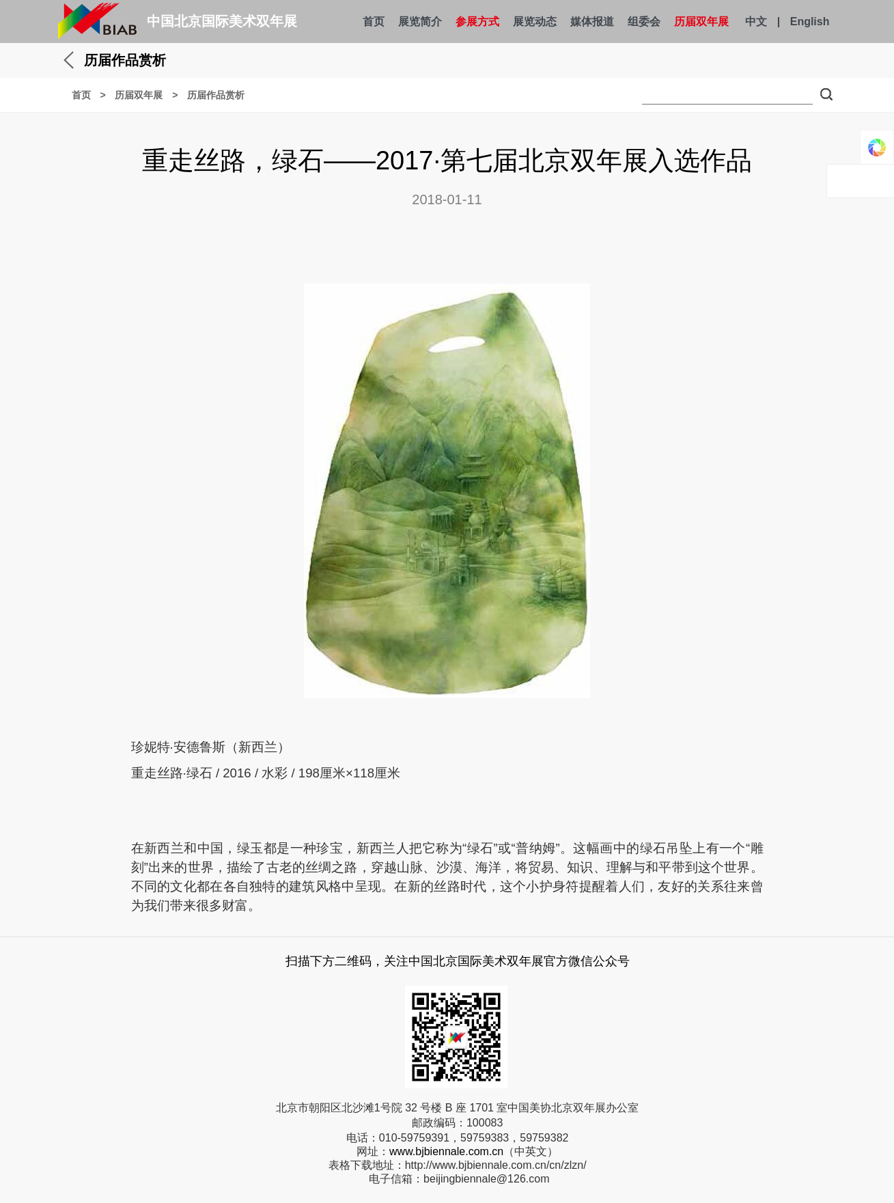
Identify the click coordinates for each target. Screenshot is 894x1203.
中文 (756, 21)
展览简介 (420, 21)
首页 (374, 21)
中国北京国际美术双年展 (222, 21)
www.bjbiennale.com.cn (446, 1151)
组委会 (644, 21)
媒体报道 (592, 21)
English (810, 21)
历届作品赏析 (216, 94)
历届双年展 (701, 21)
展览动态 (535, 21)
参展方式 (477, 21)
